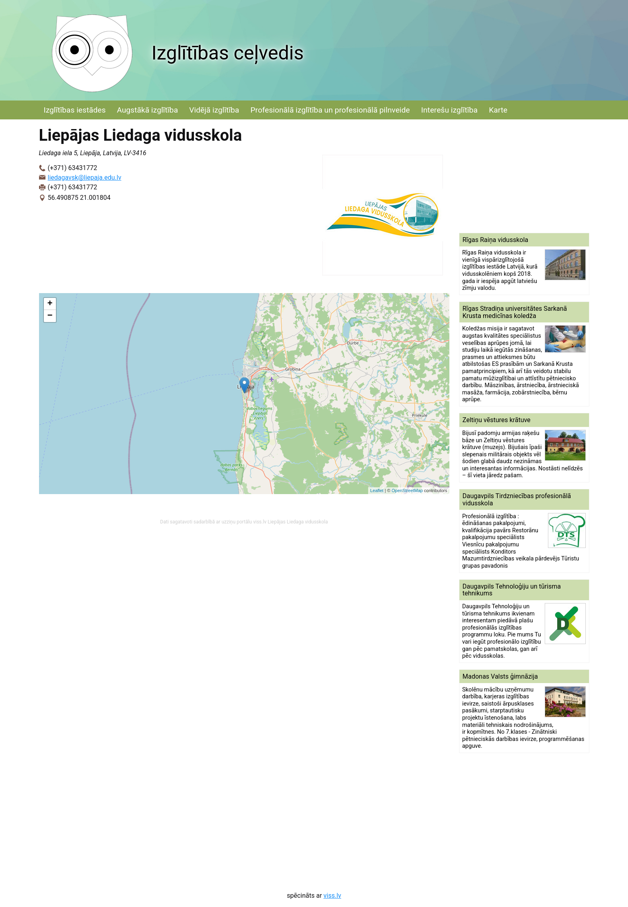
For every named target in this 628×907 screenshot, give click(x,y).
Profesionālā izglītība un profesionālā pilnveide (330, 110)
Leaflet (376, 490)
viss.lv (332, 895)
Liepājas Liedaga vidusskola (298, 522)
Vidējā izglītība (214, 110)
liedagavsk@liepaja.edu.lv (84, 177)
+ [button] (49, 304)
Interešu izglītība (449, 110)
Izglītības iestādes (75, 110)
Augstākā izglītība (147, 110)
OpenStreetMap (407, 490)
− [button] (49, 316)
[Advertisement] (524, 176)
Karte (498, 110)
